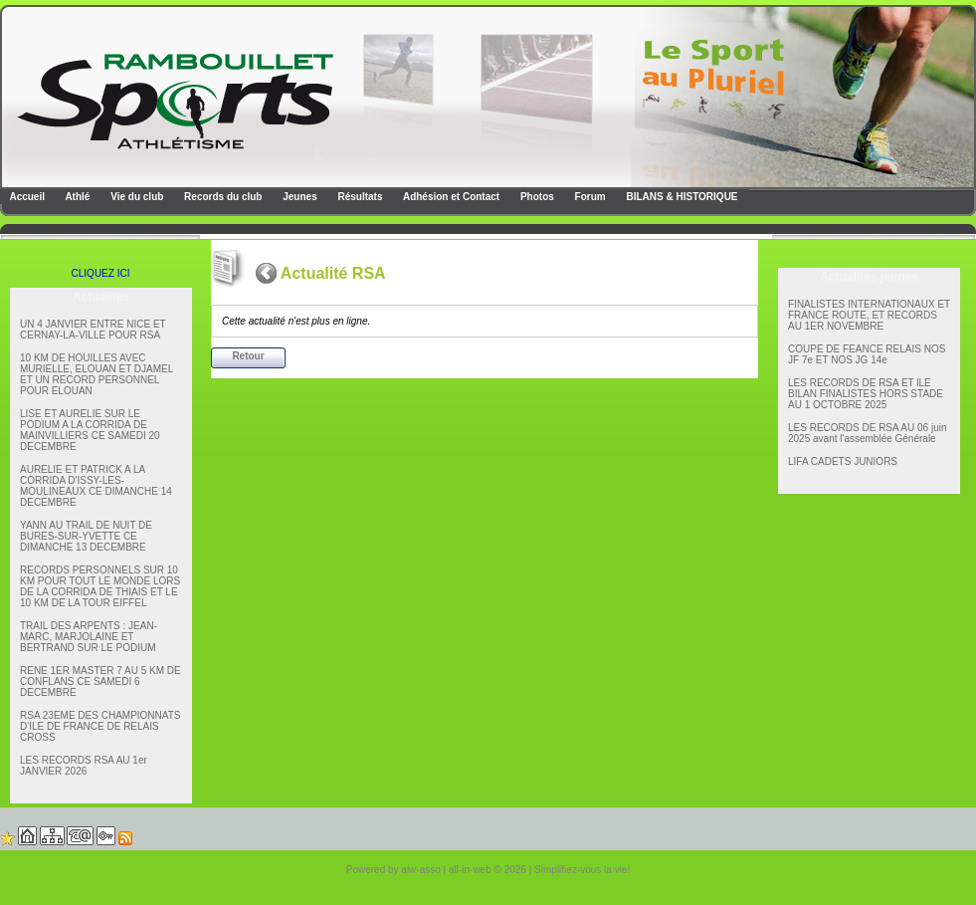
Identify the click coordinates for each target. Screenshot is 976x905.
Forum (589, 196)
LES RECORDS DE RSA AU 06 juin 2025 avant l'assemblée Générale (867, 433)
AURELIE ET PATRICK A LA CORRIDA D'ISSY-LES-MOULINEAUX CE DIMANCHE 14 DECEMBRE (96, 486)
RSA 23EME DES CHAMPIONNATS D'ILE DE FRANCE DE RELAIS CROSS (100, 726)
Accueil (26, 196)
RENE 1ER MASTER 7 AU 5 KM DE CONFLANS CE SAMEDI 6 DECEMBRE (100, 681)
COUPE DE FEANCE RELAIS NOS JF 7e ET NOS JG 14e (866, 354)
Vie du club (135, 196)
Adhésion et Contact (450, 196)
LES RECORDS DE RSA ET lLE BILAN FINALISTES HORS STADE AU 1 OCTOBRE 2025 (865, 393)
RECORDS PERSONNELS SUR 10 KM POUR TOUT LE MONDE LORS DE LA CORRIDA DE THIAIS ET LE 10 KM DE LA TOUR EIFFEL (100, 586)
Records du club (221, 196)
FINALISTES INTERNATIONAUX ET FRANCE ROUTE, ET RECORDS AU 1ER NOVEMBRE (869, 315)
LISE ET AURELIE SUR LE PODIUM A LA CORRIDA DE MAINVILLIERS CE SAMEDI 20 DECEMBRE (90, 430)
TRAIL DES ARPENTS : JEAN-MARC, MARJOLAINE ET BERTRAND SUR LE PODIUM (88, 636)
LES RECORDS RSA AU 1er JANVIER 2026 (83, 766)
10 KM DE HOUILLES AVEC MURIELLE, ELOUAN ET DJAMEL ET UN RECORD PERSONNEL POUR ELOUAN (96, 374)
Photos (535, 196)
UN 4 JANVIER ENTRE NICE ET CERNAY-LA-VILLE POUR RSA (93, 329)
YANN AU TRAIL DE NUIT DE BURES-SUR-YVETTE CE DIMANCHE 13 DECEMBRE (86, 536)
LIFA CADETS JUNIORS (842, 461)
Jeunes (298, 196)
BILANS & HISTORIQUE (681, 196)
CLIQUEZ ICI (101, 273)
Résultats (359, 196)
